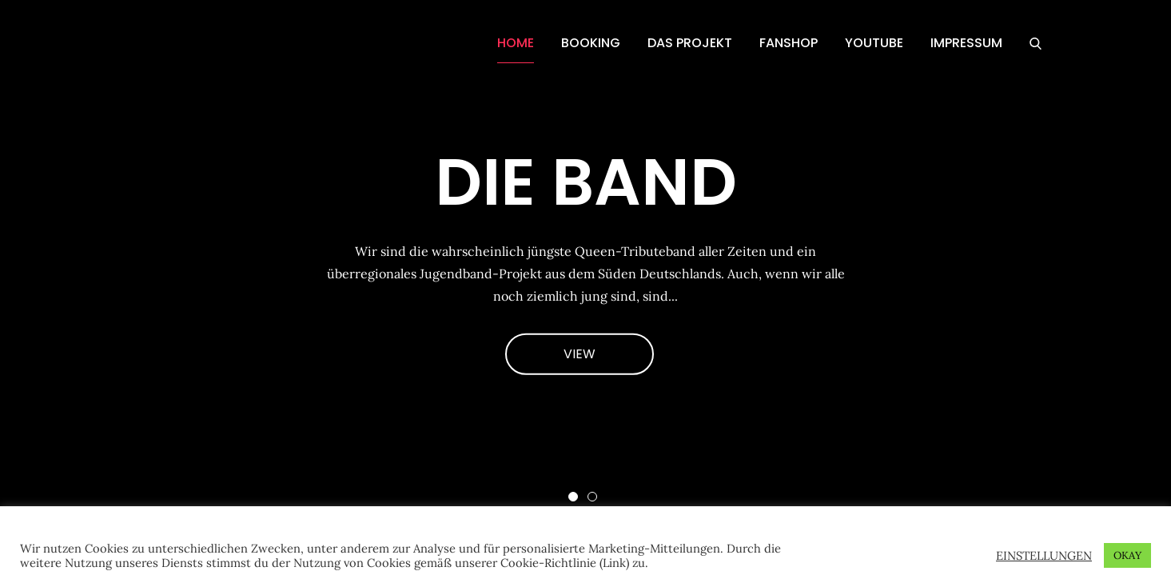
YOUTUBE (874, 43)
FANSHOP (788, 43)
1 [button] (573, 496)
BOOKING (590, 43)
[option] (585, 264)
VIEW (579, 353)
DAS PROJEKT (689, 43)
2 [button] (592, 496)
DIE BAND (586, 182)
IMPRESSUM (966, 43)
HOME (515, 43)
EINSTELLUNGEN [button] (1044, 556)
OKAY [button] (1127, 555)
